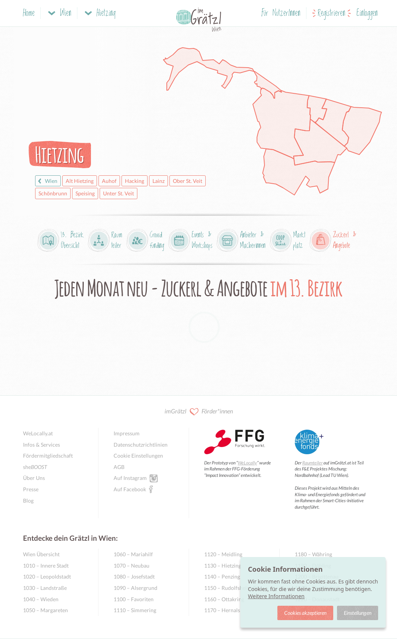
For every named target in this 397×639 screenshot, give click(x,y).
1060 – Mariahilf (133, 554)
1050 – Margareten (45, 610)
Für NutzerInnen (281, 13)
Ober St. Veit (187, 181)
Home (29, 13)
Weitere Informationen (276, 596)
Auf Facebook (130, 489)
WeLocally (247, 463)
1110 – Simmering (135, 610)
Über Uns (34, 478)
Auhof (109, 181)
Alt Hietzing (80, 181)
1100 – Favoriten (134, 599)
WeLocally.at (38, 433)
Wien (46, 181)
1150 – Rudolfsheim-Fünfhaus (234, 588)
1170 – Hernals (222, 610)
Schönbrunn (52, 193)
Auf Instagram (130, 477)
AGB (119, 467)
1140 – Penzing (222, 576)
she (35, 467)
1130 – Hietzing (222, 565)
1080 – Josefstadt (134, 576)
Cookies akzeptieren (305, 613)
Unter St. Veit (118, 193)
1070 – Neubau (131, 565)
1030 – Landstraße (45, 588)
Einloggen (367, 13)
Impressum (127, 433)
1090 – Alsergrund (135, 588)
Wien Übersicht (41, 554)
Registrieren (331, 13)
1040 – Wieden (40, 599)
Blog (28, 500)
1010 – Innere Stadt (46, 565)
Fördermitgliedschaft (48, 455)
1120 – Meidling (223, 554)
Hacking (134, 181)
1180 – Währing (313, 554)
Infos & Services (41, 444)
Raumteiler (312, 463)
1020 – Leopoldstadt (47, 576)
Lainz (158, 181)
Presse (30, 489)
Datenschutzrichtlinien (141, 444)
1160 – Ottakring (224, 599)
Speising (85, 193)
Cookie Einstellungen (138, 455)
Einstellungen (357, 613)
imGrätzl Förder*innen (199, 411)
